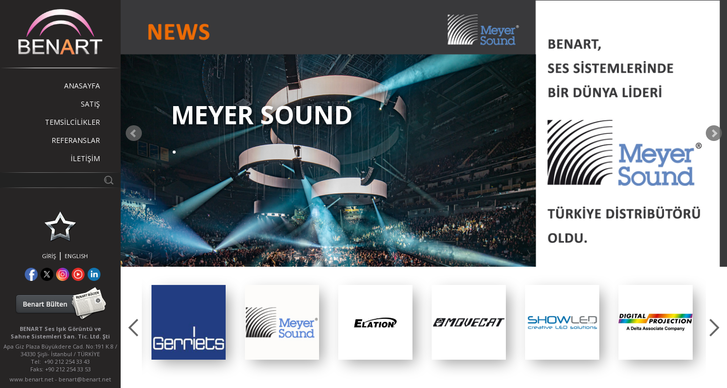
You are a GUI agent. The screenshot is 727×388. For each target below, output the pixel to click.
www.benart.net (32, 379)
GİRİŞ (49, 256)
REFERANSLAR (75, 140)
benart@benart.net (85, 379)
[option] (188, 322)
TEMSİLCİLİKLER (72, 122)
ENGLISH (76, 256)
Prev (134, 133)
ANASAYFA (82, 85)
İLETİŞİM (85, 158)
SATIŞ (90, 104)
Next (714, 133)
